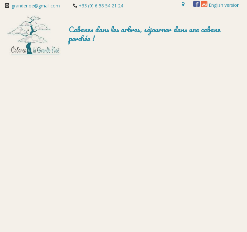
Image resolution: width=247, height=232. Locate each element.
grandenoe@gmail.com (36, 6)
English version (224, 5)
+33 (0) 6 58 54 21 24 (100, 6)
